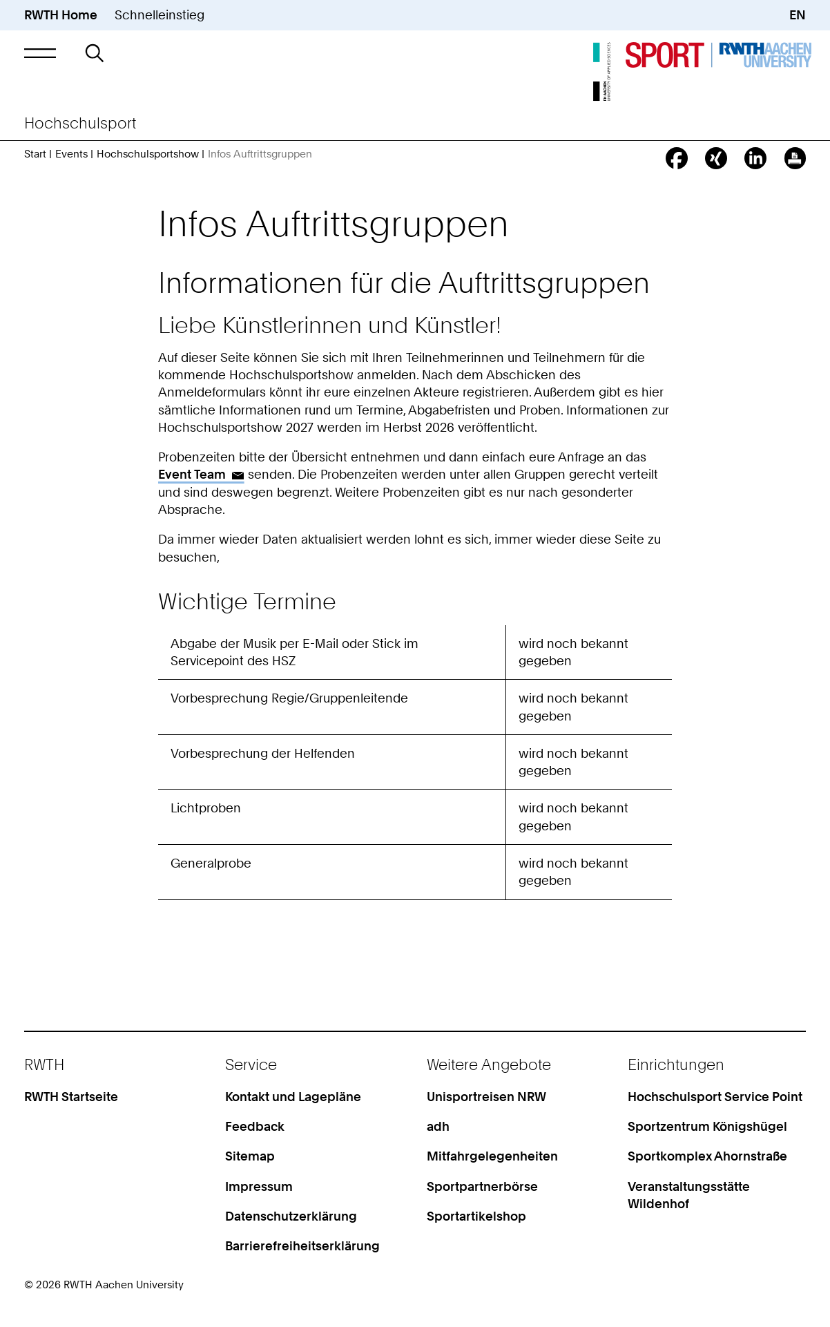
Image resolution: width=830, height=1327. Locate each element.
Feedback (254, 1126)
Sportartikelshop (476, 1216)
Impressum (259, 1186)
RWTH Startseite (71, 1096)
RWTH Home (60, 15)
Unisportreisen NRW (486, 1096)
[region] (415, 743)
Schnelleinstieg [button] (159, 15)
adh (438, 1126)
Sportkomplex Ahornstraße (707, 1156)
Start (35, 154)
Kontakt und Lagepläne (293, 1096)
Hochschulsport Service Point (715, 1096)
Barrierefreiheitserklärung (302, 1246)
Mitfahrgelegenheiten (492, 1156)
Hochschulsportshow (148, 154)
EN (797, 15)
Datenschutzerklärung (291, 1216)
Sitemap (250, 1156)
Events (71, 154)
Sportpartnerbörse (482, 1186)
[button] (40, 53)
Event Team (192, 474)
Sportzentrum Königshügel (707, 1126)
